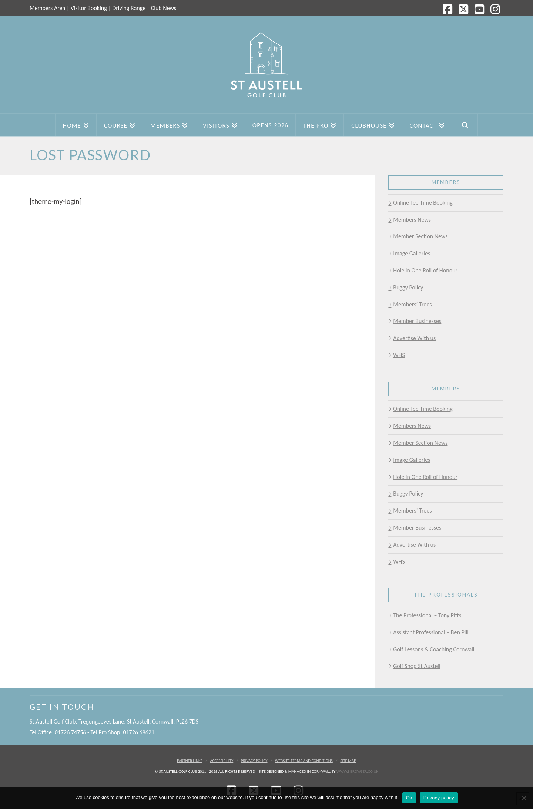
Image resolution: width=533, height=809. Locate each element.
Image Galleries (409, 253)
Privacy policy (438, 797)
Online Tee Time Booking (420, 202)
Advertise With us (412, 338)
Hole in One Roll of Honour (422, 270)
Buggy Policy (405, 287)
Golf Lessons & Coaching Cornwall (431, 649)
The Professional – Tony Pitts (424, 615)
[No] (523, 798)
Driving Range (128, 7)
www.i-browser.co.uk (357, 771)
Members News (409, 219)
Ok (409, 797)
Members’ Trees (410, 304)
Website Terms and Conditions (304, 760)
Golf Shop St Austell (414, 665)
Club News (163, 7)
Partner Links (189, 760)
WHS (396, 355)
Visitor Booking (89, 7)
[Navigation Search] (465, 125)
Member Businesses (414, 321)
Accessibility (221, 760)
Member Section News (417, 236)
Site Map (348, 760)
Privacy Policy (254, 760)
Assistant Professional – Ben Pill (428, 632)
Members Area (47, 7)
